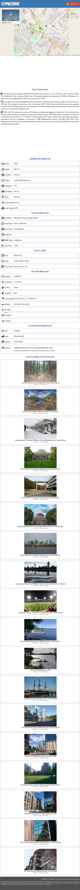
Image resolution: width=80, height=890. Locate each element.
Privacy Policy (70, 879)
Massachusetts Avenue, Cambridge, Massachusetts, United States (40, 526)
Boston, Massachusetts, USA (40, 670)
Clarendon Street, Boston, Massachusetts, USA (40, 814)
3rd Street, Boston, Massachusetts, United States (40, 699)
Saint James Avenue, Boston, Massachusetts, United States (40, 842)
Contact (77, 879)
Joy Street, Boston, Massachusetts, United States (40, 871)
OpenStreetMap (75, 55)
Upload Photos (74, 3)
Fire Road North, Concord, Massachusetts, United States (40, 383)
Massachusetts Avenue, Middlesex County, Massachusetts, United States (40, 584)
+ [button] (77, 48)
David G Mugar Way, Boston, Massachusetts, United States (40, 641)
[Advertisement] (40, 72)
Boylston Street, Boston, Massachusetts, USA (40, 756)
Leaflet (48, 55)
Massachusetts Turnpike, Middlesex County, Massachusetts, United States (40, 440)
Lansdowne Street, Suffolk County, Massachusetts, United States (40, 612)
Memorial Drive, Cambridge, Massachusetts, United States (40, 469)
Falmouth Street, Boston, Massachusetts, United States (40, 727)
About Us (53, 879)
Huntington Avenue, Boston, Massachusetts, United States (40, 785)
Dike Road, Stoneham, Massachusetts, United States (40, 411)
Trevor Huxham (61, 55)
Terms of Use (61, 879)
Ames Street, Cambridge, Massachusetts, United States (40, 498)
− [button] (77, 51)
